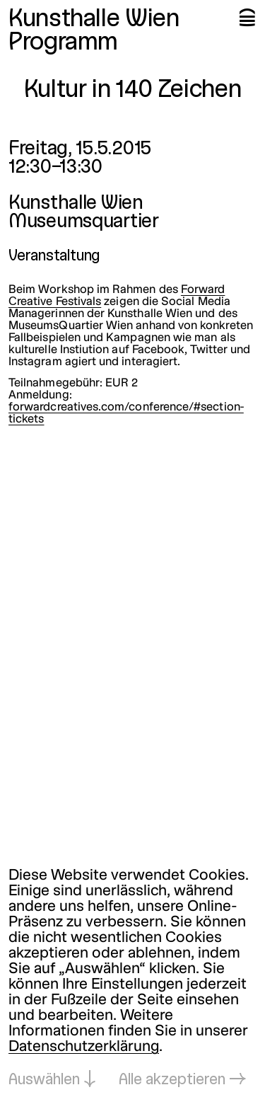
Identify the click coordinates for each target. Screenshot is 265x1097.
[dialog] (132, 978)
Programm (63, 43)
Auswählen (44, 1080)
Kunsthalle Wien (93, 19)
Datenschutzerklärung (83, 1047)
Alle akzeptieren (172, 1080)
